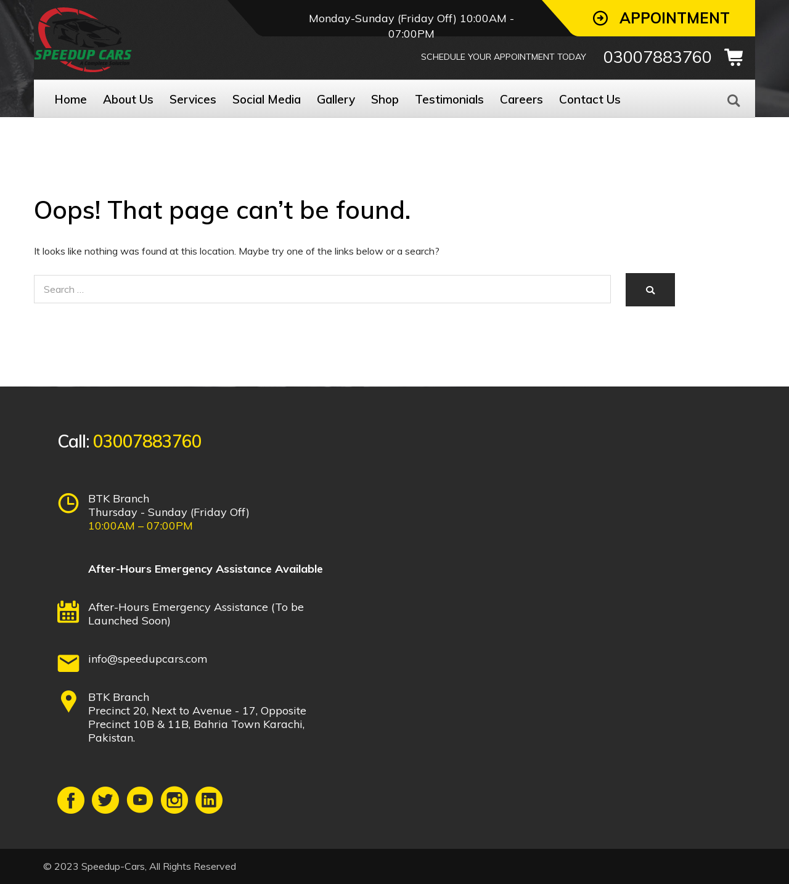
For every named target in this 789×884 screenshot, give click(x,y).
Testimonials (449, 99)
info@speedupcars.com (148, 659)
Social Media (266, 99)
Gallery (336, 99)
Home (70, 99)
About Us (128, 99)
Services (193, 99)
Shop (385, 99)
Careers (521, 99)
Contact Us (590, 99)
